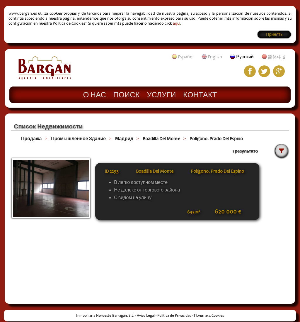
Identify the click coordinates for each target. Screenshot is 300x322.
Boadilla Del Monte (161, 138)
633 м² (193, 212)
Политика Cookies (209, 315)
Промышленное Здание (78, 138)
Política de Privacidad (174, 315)
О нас (94, 94)
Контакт (200, 94)
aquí (176, 23)
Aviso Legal (146, 315)
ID (112, 171)
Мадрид (124, 138)
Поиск (126, 94)
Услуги (161, 94)
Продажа (31, 138)
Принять (274, 34)
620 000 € (228, 211)
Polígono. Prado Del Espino (216, 138)
